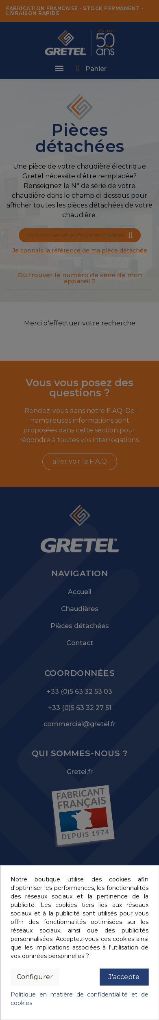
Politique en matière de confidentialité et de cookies (79, 999)
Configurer (35, 977)
